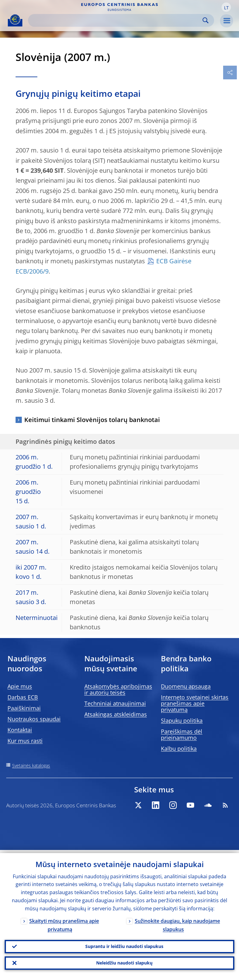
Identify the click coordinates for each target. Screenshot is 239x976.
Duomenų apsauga (186, 686)
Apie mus (19, 686)
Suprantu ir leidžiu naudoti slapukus (124, 944)
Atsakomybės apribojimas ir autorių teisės (118, 689)
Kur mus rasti (25, 740)
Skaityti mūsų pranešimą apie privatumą (64, 922)
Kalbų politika (179, 748)
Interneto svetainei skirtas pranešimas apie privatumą (194, 703)
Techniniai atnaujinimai (115, 703)
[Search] (116, 20)
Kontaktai (19, 730)
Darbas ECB (22, 697)
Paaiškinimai (24, 708)
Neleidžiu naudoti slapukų (124, 962)
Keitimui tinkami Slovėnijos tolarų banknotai (92, 419)
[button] (226, 7)
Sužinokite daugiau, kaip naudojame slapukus (177, 922)
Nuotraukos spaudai (34, 719)
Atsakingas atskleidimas (115, 714)
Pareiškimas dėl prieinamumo (181, 734)
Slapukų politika (182, 720)
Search (205, 20)
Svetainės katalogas (31, 765)
